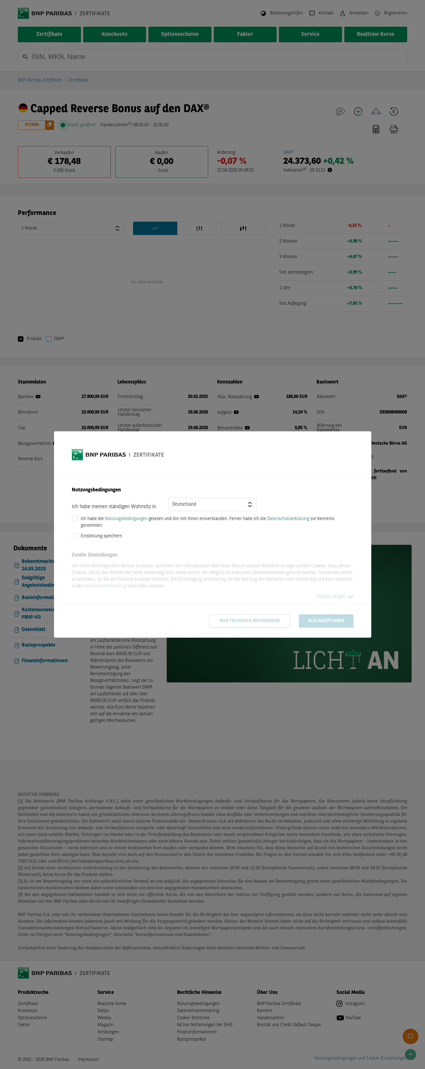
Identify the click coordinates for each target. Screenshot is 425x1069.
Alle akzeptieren (326, 621)
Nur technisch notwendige (249, 621)
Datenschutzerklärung (288, 519)
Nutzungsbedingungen (126, 519)
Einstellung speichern (101, 536)
